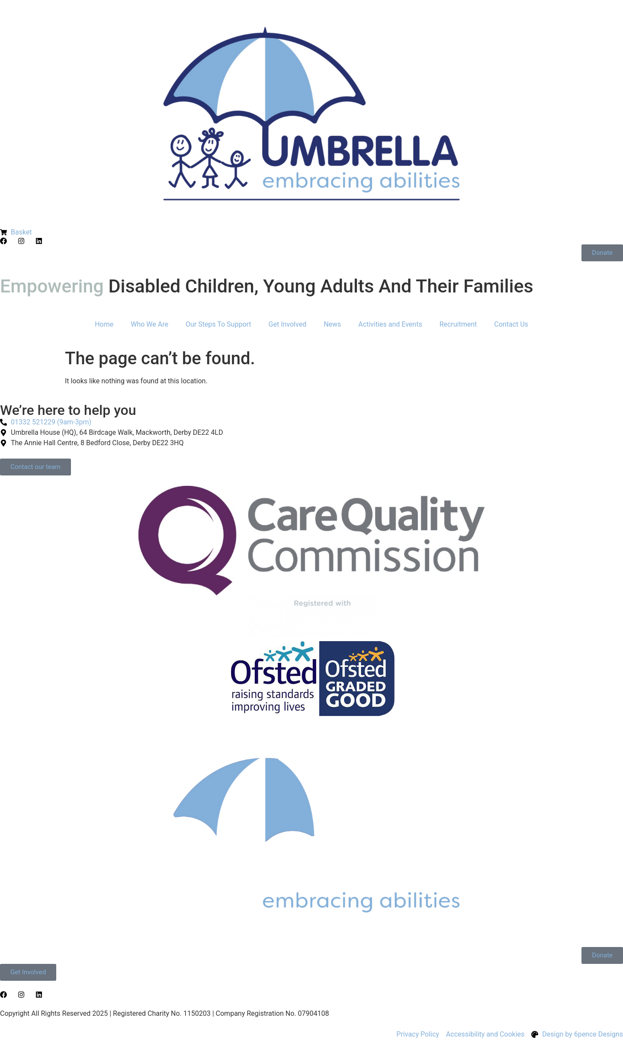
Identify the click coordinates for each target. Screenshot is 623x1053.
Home (104, 324)
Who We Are (149, 324)
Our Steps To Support (218, 324)
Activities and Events (390, 324)
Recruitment (458, 324)
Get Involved (288, 324)
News (332, 324)
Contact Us (511, 324)
